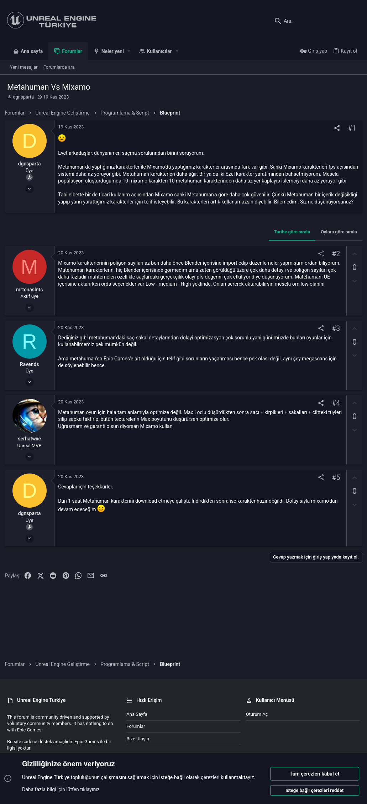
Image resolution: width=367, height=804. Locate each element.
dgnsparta (23, 97)
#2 (333, 268)
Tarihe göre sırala (290, 245)
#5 (333, 492)
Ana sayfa (136, 714)
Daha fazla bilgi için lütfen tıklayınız (61, 789)
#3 (333, 342)
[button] (129, 51)
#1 (349, 128)
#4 (333, 417)
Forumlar (135, 726)
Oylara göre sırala (336, 245)
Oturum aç (257, 714)
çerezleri (210, 778)
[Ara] (315, 21)
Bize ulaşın (137, 738)
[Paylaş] (334, 128)
